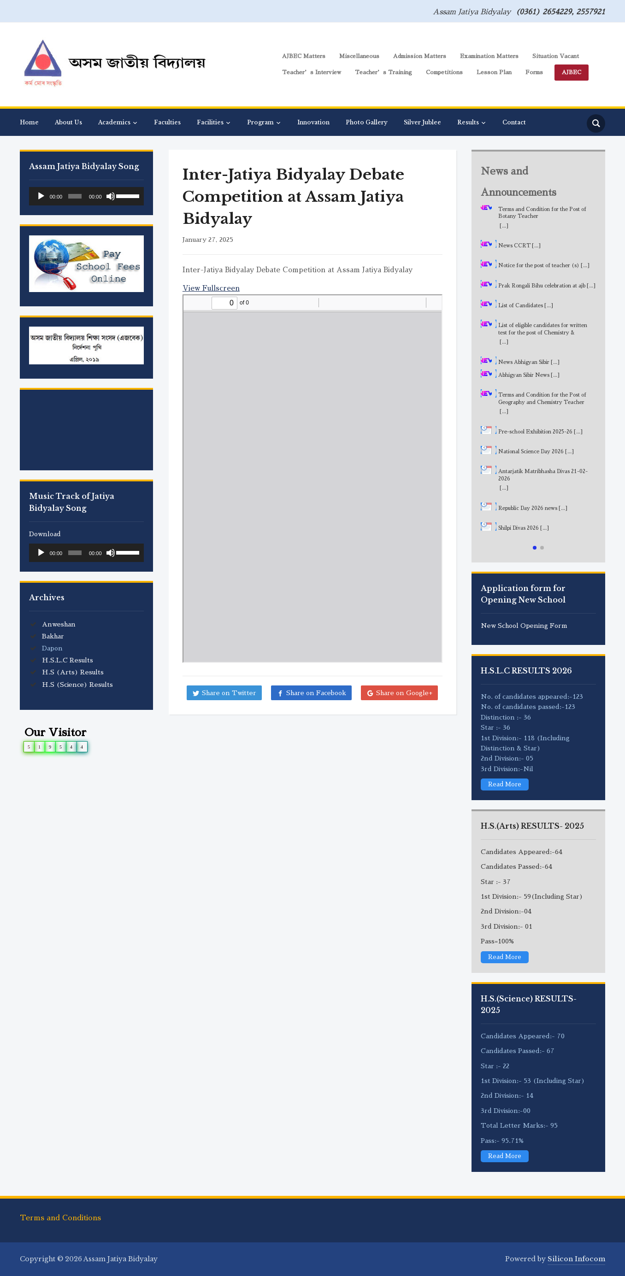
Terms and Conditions (60, 1218)
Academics (114, 122)
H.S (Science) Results (77, 684)
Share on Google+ (404, 693)
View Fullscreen (211, 288)
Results (468, 122)
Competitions (444, 72)
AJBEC (571, 72)
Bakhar (53, 636)
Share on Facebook (316, 693)
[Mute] (110, 196)
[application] (86, 196)
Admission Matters (419, 56)
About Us (68, 122)
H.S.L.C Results (67, 660)
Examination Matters (489, 56)
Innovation (313, 122)
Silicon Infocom (576, 1258)
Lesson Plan (494, 72)
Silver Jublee (422, 122)
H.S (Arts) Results (73, 672)
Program (260, 122)
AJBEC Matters (303, 56)
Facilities (210, 122)
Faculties (167, 122)
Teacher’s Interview (311, 72)
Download (45, 534)
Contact (514, 122)
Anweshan (59, 624)
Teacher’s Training (383, 72)
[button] (535, 548)
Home (29, 122)
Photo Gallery (367, 122)
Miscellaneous (359, 56)
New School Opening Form (524, 625)
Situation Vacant (555, 56)
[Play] (41, 196)
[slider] (75, 196)
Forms (534, 72)
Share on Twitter (229, 693)
